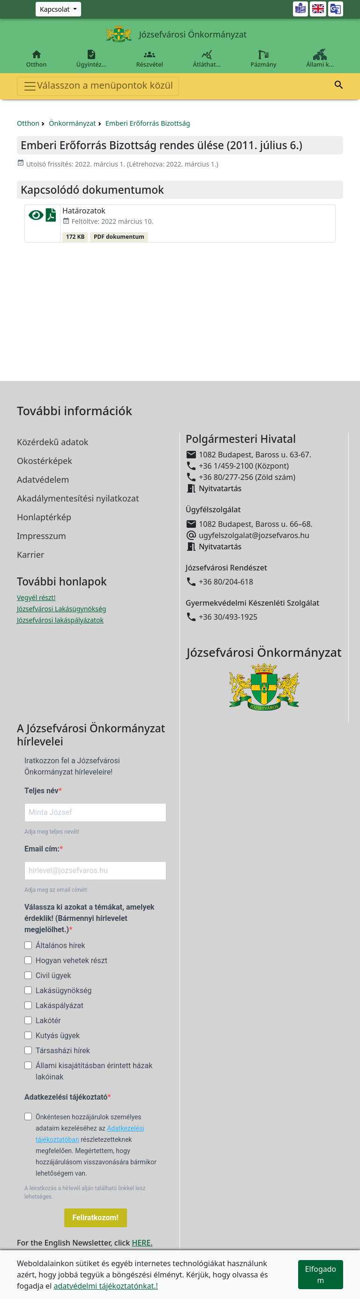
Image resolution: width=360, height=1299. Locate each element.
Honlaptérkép (44, 517)
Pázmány (263, 58)
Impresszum (41, 535)
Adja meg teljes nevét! (51, 831)
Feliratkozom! (96, 1217)
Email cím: (42, 848)
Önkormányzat (72, 123)
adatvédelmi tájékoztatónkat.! (105, 1286)
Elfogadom (321, 1274)
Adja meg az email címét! (55, 890)
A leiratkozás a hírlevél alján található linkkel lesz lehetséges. (84, 1192)
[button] (339, 86)
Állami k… (320, 58)
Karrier (30, 554)
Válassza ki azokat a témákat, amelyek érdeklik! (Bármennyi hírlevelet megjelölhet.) (89, 918)
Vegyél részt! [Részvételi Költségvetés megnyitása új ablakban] (36, 597)
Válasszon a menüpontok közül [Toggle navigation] (98, 86)
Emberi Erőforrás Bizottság (147, 123)
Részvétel (150, 58)
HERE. (142, 1243)
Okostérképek (44, 460)
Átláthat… (207, 58)
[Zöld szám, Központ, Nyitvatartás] (58, 9)
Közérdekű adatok (52, 442)
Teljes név (41, 790)
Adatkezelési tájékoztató (65, 1097)
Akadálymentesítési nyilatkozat (78, 498)
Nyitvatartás (220, 488)
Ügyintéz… (91, 58)
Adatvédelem (43, 479)
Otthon (36, 58)
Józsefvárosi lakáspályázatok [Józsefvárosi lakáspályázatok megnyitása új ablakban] (60, 619)
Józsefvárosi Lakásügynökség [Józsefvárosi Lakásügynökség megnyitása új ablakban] (61, 608)
